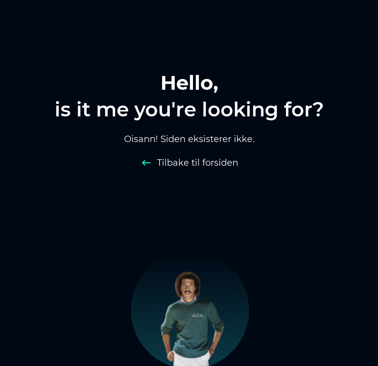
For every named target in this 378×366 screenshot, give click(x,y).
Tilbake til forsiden (197, 162)
